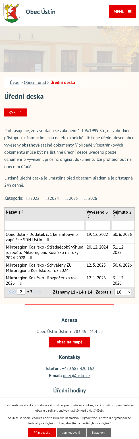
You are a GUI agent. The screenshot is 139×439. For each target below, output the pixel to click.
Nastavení (98, 433)
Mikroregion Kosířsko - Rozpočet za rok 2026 (41, 280)
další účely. (96, 410)
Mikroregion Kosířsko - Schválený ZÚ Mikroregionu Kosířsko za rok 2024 (41, 267)
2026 (92, 198)
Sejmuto (122, 212)
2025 (73, 198)
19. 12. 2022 (97, 234)
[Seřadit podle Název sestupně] (22, 212)
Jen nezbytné (71, 433)
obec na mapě (70, 342)
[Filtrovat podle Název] (44, 225)
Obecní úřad (35, 82)
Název (13, 212)
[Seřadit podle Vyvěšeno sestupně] (89, 217)
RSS (15, 112)
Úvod (14, 82)
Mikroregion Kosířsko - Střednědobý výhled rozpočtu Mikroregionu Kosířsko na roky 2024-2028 (44, 252)
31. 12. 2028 (118, 249)
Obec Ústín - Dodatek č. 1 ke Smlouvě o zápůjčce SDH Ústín (42, 237)
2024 (54, 198)
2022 (34, 198)
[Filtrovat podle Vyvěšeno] (98, 225)
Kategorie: (13, 197)
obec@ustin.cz (76, 375)
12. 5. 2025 (96, 265)
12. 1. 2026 (96, 277)
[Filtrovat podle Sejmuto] (123, 225)
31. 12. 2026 (118, 280)
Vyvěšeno (97, 212)
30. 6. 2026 (122, 234)
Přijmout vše (42, 433)
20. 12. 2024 (97, 247)
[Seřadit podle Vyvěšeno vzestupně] (89, 215)
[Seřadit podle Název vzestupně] (22, 210)
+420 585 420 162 (78, 368)
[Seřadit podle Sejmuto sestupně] (115, 217)
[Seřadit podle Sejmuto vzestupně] (115, 215)
